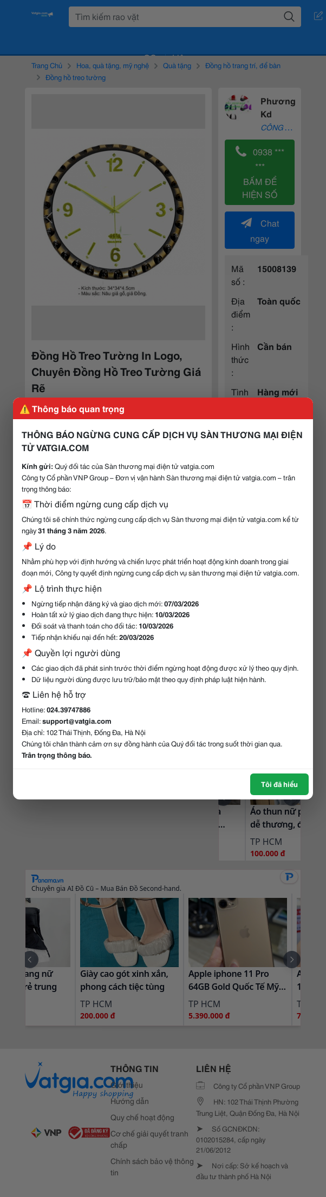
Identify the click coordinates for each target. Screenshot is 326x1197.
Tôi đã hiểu (279, 784)
